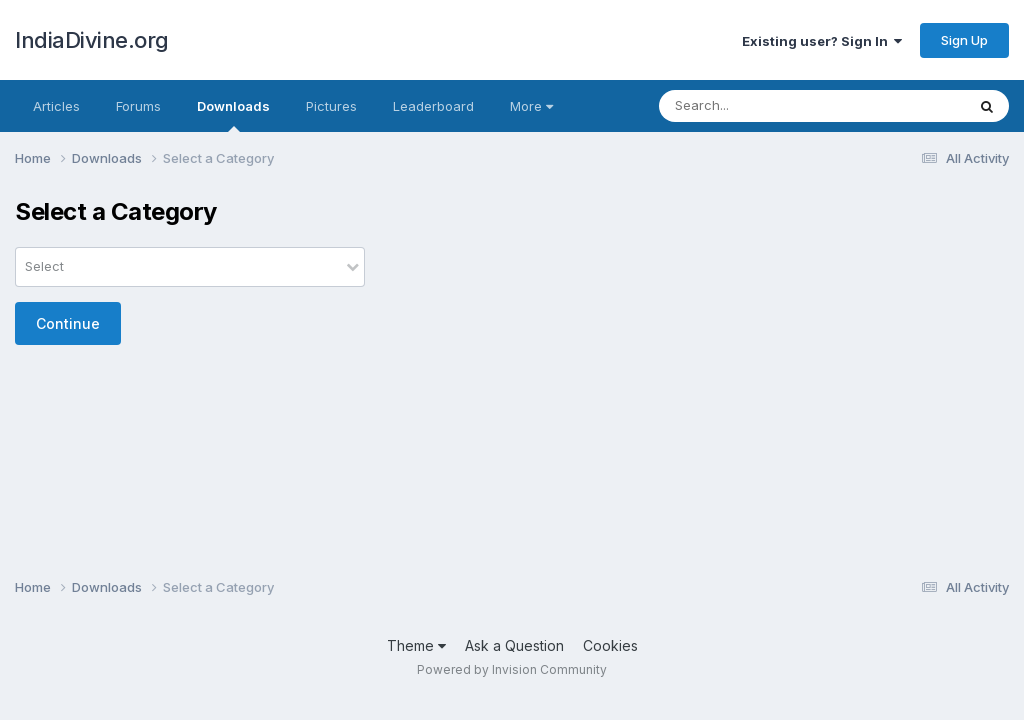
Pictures (331, 106)
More (531, 106)
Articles (56, 106)
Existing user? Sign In (822, 41)
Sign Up (964, 40)
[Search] (778, 106)
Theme (416, 645)
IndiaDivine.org (92, 40)
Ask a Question (514, 645)
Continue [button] (68, 323)
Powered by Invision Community (512, 669)
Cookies (610, 645)
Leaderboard (433, 106)
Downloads (233, 115)
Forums (138, 106)
